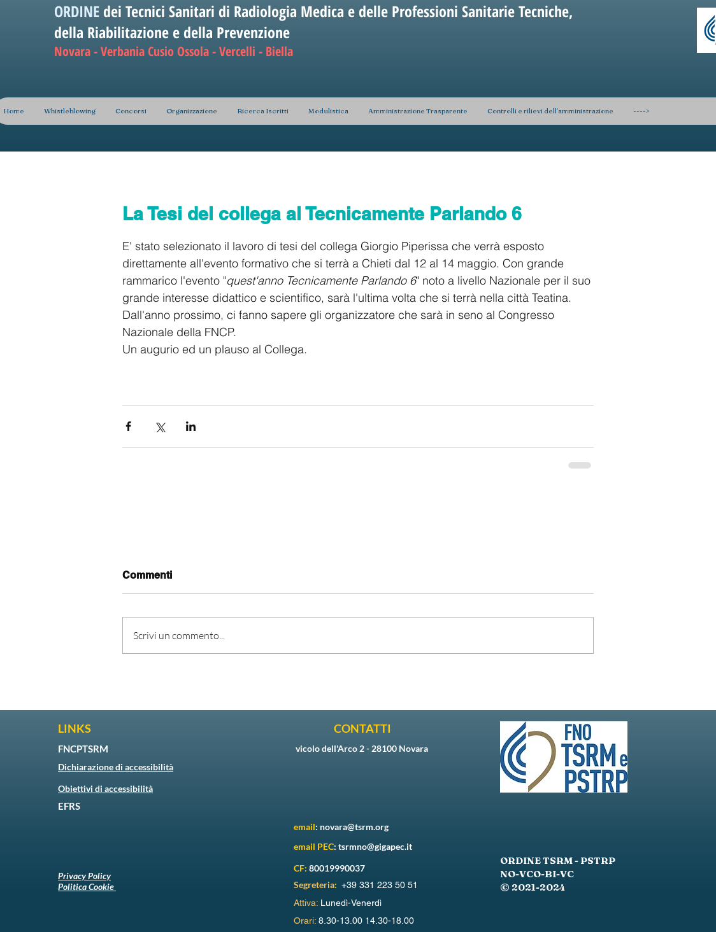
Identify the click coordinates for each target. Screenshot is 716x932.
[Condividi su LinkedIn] (191, 426)
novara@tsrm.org (354, 826)
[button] (191, 111)
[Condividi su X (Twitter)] (160, 426)
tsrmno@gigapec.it (375, 846)
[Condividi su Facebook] (128, 426)
